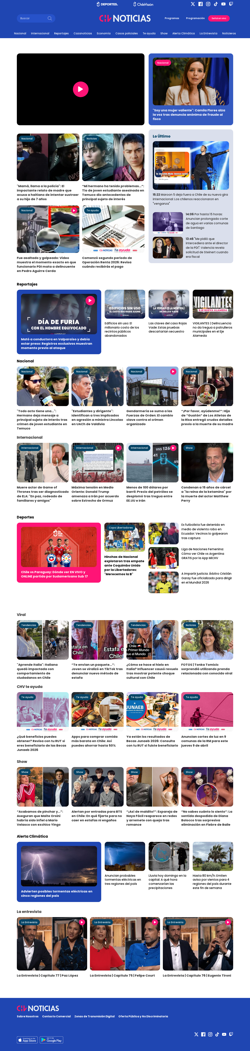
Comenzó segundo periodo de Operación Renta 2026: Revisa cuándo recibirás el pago (107, 262)
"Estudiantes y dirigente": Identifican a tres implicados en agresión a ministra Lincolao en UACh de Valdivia (97, 417)
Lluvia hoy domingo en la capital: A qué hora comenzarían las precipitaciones (167, 882)
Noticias (92, 138)
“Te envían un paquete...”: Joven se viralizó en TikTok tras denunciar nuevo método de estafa (97, 671)
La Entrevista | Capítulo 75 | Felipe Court (122, 975)
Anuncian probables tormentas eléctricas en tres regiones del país (123, 880)
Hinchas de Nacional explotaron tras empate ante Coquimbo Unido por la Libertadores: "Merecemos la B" (124, 565)
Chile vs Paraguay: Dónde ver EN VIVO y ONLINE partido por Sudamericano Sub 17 (54, 574)
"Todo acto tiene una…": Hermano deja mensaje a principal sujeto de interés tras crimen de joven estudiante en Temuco (42, 420)
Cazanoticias (83, 33)
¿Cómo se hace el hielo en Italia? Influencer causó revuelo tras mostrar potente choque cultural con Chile (152, 671)
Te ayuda (149, 33)
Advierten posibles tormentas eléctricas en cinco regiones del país (56, 893)
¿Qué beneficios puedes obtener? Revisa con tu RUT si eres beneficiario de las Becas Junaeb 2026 (41, 743)
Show (164, 33)
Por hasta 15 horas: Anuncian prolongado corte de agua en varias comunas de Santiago (207, 221)
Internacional (40, 33)
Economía (104, 33)
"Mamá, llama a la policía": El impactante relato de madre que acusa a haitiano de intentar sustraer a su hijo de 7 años (48, 192)
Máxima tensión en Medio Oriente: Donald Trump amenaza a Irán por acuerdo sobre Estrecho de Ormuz (95, 494)
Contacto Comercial (56, 1016)
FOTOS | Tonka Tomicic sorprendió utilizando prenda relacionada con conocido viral (206, 668)
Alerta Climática (183, 33)
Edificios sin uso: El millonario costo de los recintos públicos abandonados (122, 329)
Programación (195, 18)
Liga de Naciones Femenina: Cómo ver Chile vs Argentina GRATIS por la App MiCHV (202, 553)
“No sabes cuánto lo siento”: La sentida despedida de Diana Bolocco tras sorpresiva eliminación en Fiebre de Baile (206, 818)
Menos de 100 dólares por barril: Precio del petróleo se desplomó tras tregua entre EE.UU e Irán (149, 494)
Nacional (20, 33)
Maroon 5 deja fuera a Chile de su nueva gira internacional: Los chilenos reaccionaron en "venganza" (190, 199)
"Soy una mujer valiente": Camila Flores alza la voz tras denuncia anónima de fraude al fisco (189, 114)
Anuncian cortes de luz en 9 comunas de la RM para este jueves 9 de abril (204, 740)
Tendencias (28, 625)
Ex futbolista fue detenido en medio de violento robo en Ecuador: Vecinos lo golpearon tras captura (204, 531)
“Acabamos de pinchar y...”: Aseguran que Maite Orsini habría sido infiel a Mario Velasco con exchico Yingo (40, 818)
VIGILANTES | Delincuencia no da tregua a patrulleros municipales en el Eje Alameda (212, 329)
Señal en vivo (219, 18)
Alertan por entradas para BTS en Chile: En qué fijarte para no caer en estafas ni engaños (97, 815)
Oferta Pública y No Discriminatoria (143, 1016)
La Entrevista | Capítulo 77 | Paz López (47, 975)
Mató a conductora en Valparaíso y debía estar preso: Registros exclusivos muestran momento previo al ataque (56, 343)
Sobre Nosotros (28, 1016)
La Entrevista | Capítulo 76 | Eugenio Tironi (197, 975)
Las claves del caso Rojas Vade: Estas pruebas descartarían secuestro (168, 327)
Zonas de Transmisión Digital (94, 1016)
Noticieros (229, 33)
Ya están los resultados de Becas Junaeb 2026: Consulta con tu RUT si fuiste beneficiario (152, 740)
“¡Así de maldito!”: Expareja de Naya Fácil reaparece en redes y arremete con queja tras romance (151, 818)
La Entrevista (208, 33)
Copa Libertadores (121, 527)
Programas (172, 18)
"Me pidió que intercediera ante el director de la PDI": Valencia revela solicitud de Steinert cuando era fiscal (207, 248)
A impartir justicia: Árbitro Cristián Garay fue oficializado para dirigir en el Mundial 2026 (206, 578)
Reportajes (61, 33)
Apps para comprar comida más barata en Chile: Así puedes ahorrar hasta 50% (95, 740)
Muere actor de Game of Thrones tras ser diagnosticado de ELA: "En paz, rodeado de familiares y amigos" (43, 494)
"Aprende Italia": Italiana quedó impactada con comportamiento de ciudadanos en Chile (37, 671)
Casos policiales (126, 33)
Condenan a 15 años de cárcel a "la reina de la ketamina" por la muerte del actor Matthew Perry (206, 494)
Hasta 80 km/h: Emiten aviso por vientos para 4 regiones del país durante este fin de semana (212, 882)
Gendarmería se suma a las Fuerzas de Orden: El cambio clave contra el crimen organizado (149, 417)
